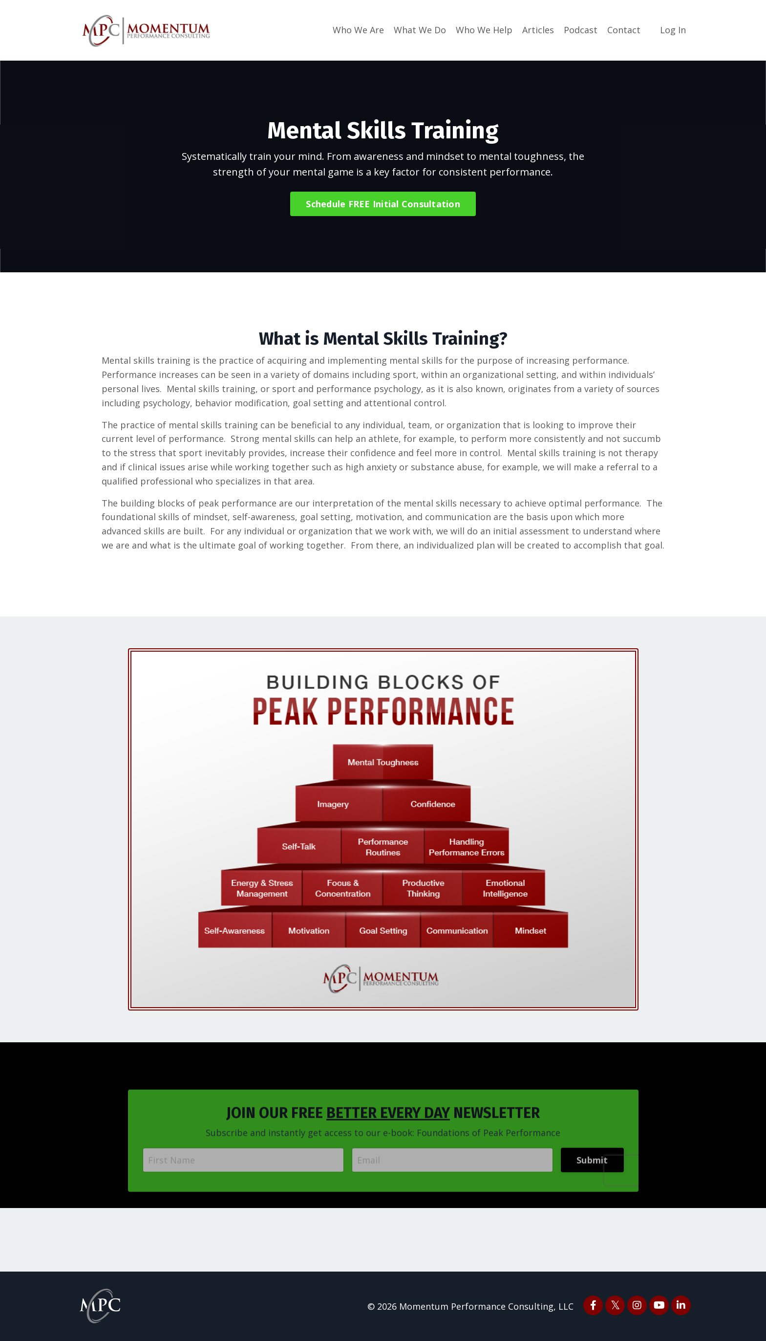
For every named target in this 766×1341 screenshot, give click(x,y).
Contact (623, 30)
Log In (673, 30)
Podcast (580, 30)
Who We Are (358, 30)
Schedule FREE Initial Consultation (383, 204)
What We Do (420, 30)
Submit (592, 1173)
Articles (538, 30)
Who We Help (484, 30)
